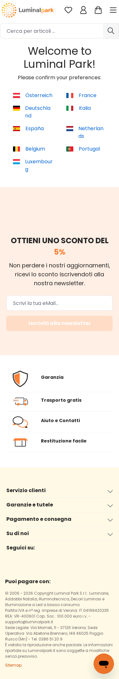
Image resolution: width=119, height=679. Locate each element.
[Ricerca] (111, 31)
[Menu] (114, 10)
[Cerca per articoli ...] (51, 31)
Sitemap (13, 665)
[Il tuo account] (83, 10)
